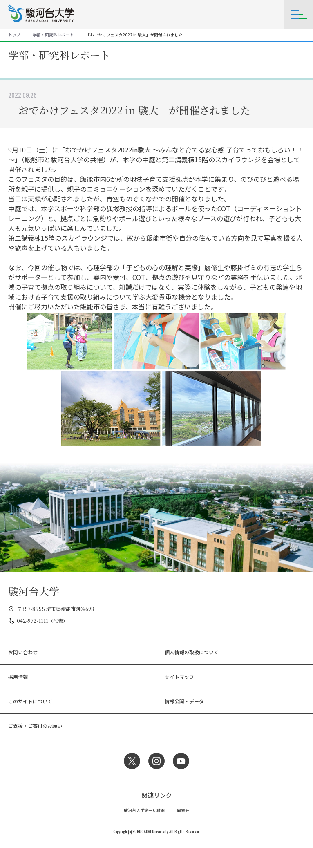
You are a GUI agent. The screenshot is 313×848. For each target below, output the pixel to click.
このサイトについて (30, 701)
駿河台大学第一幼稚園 (144, 810)
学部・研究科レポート (53, 34)
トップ (14, 34)
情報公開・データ (184, 701)
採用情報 (18, 676)
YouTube (181, 761)
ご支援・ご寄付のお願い (35, 725)
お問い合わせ (23, 652)
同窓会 (183, 810)
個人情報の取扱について (192, 652)
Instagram (156, 761)
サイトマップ (179, 676)
